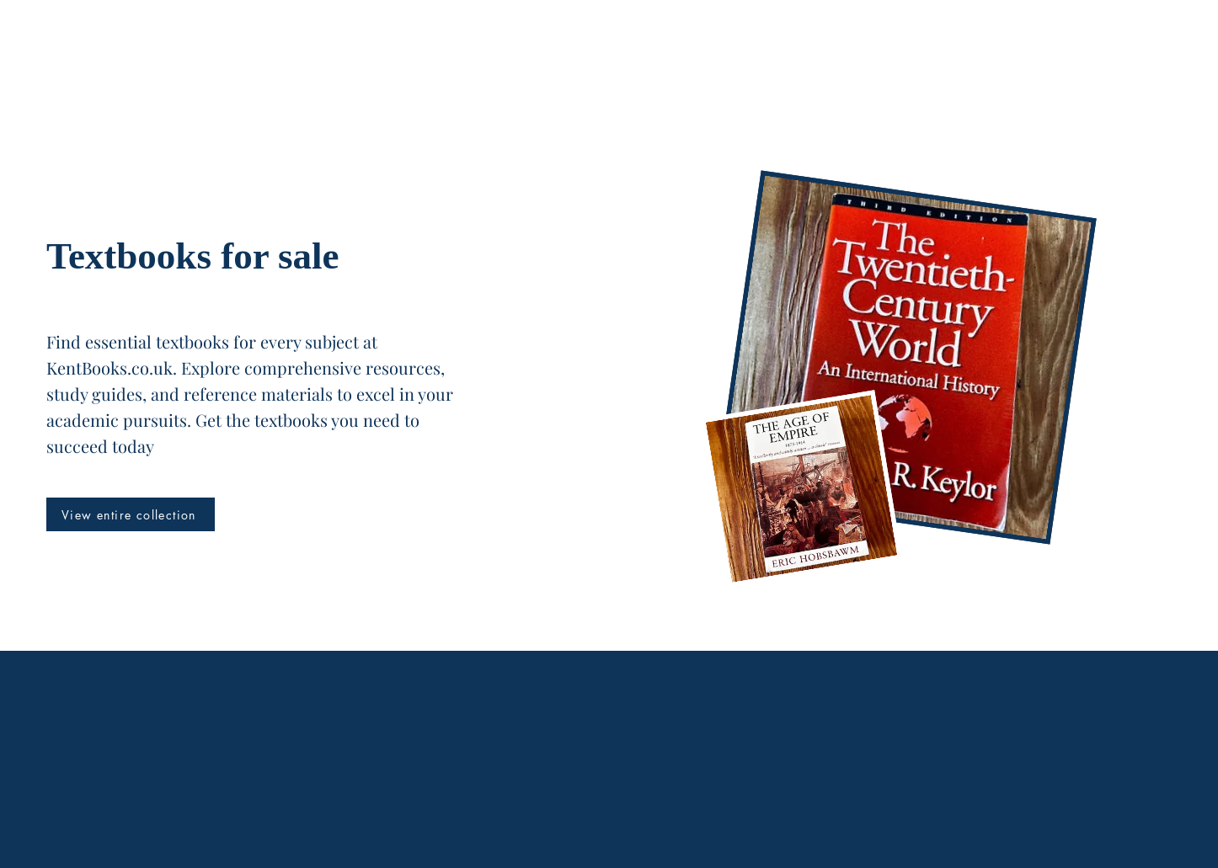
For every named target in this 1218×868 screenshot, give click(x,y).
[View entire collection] (130, 514)
